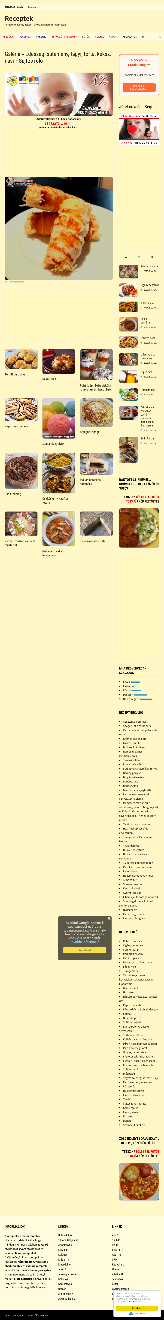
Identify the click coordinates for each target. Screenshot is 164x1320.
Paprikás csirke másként (137, 867)
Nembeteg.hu (65, 1284)
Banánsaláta (130, 781)
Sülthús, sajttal (132, 1022)
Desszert (135, 694)
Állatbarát (117, 1274)
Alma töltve (130, 880)
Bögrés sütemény (133, 777)
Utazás (62, 1289)
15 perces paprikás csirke (138, 863)
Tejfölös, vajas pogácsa (136, 824)
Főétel (132, 690)
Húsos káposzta (132, 1018)
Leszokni (63, 1249)
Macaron (128, 1116)
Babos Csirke (131, 786)
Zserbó (127, 1099)
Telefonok (117, 1279)
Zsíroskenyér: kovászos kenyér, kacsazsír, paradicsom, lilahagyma (147, 416)
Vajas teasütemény (16, 426)
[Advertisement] (59, 152)
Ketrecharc (118, 1264)
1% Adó (116, 1240)
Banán (127, 1120)
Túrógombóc (147, 389)
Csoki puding (13, 494)
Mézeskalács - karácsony (148, 356)
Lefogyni (63, 1254)
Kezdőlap (8, 36)
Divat (115, 1244)
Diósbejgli (129, 1073)
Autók (115, 1284)
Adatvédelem (26, 1315)
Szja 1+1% (117, 1249)
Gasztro (41, 36)
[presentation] (125, 257)
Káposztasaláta (132, 1005)
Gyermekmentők (121, 1289)
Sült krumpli (130, 1069)
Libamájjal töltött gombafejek (140, 897)
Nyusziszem (130, 910)
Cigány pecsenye (149, 285)
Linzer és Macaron (134, 1095)
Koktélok (63, 1279)
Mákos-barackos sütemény (90, 482)
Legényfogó (130, 871)
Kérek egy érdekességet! (139, 87)
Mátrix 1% (63, 1259)
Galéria (12, 54)
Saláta (127, 1014)
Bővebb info (135, 1301)
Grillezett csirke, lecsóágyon (52, 553)
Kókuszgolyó (130, 1108)
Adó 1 (115, 1235)
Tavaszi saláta (131, 760)
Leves (131, 682)
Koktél (99, 36)
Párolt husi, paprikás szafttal (140, 1043)
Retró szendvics (149, 266)
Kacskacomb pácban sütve (139, 1065)
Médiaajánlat (42, 1315)
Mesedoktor (64, 1264)
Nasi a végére (137, 699)
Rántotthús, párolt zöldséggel (141, 1009)
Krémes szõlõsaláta (134, 738)
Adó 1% (113, 36)
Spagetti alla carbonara (137, 726)
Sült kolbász (147, 303)
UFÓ (114, 1259)
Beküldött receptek (64, 36)
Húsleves (128, 992)
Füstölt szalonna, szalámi (138, 1056)
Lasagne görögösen (134, 918)
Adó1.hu (116, 1254)
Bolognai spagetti (91, 432)
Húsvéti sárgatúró (133, 850)
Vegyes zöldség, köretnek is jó (141, 1078)
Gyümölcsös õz (132, 892)
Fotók (86, 36)
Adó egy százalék (68, 1274)
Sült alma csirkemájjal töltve (140, 768)
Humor (116, 1269)
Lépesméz (129, 1086)
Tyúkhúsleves (131, 845)
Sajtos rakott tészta (134, 1103)
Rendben (137, 1308)
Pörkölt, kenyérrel (145, 320)
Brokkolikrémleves (134, 747)
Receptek (19, 18)
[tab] (125, 257)
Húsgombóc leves (133, 1091)
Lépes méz (146, 372)
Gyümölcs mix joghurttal (137, 790)
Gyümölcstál (147, 438)
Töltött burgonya (15, 374)
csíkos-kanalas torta (93, 541)
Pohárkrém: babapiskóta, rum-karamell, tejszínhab (95, 387)
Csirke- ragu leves (133, 914)
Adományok (130, 36)
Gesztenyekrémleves (135, 721)
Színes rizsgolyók (53, 444)
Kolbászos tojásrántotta (137, 1039)
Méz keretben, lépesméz (137, 1082)
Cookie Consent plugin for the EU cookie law (137, 1313)
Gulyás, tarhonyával (135, 1052)
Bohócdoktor (65, 1235)
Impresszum (11, 1315)
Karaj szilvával (131, 888)
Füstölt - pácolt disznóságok (140, 1061)
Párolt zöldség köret (135, 1048)
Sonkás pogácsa (133, 884)
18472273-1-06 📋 (59, 123)
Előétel (128, 686)
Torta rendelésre (133, 1035)
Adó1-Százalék (66, 1298)
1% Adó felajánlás (68, 1240)
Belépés (32, 7)
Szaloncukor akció (134, 1125)
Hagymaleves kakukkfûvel (138, 875)
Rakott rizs (49, 379)
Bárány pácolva (132, 773)
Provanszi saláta (133, 764)
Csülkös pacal (148, 338)
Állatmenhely (65, 1293)
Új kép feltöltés (146, 501)
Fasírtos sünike (132, 743)
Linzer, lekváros (132, 1112)
